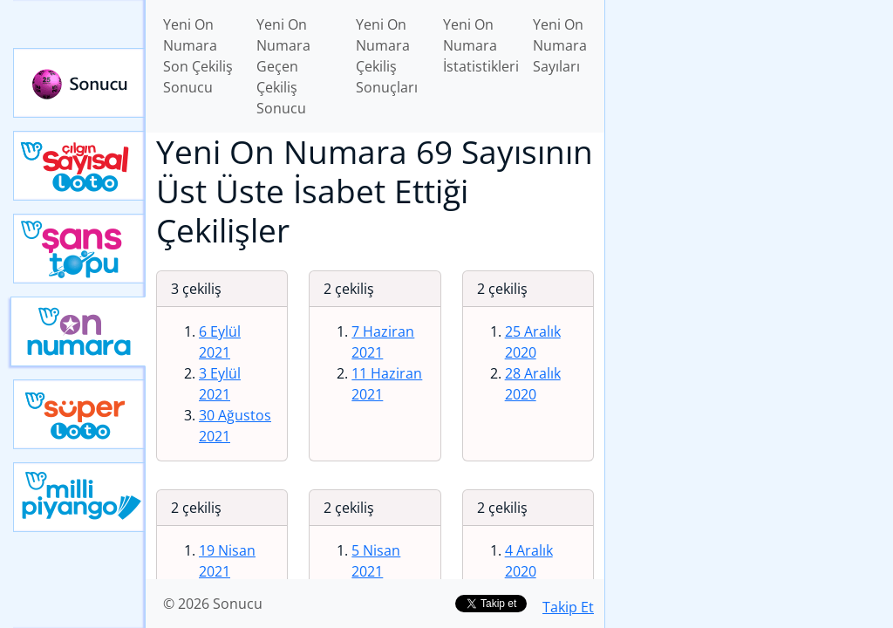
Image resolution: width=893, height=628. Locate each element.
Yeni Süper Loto (79, 414)
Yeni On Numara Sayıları (560, 45)
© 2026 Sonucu (212, 603)
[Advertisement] (749, 123)
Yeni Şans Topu (79, 248)
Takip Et (568, 607)
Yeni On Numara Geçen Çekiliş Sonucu (283, 66)
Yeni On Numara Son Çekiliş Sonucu (198, 56)
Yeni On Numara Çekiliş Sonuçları (387, 56)
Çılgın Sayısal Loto (79, 166)
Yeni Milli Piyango (79, 497)
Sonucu (79, 83)
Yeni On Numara (78, 331)
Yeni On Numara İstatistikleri (481, 45)
